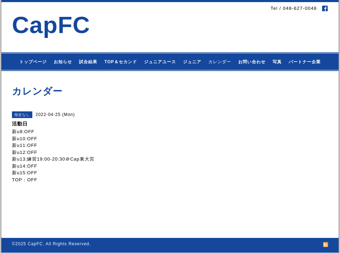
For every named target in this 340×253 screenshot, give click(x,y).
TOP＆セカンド (120, 61)
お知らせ (63, 61)
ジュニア (192, 61)
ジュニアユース (160, 61)
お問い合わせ (252, 61)
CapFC (51, 25)
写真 (277, 61)
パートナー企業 (305, 61)
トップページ (33, 61)
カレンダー (219, 61)
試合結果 (88, 61)
